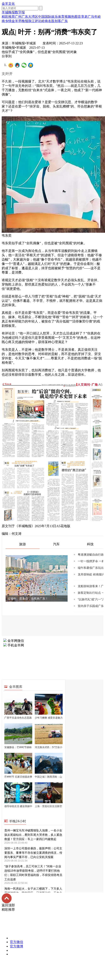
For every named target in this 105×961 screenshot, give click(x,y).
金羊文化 (8, 3)
